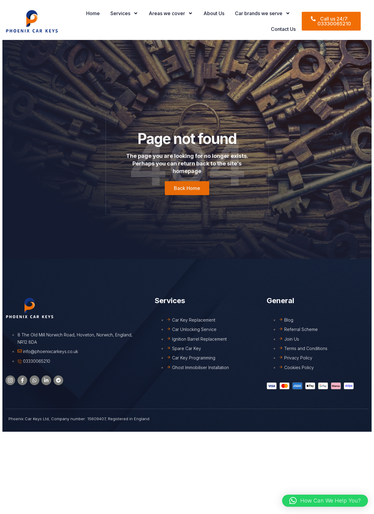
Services (124, 13)
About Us (213, 13)
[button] (325, 501)
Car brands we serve (262, 13)
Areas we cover (171, 13)
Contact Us (283, 29)
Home (93, 13)
